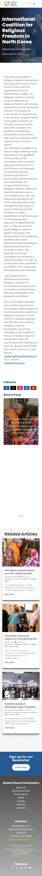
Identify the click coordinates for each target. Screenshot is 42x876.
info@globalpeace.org (21, 839)
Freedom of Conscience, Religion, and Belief (21, 579)
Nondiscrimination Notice (26, 856)
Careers (21, 807)
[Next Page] (29, 744)
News (21, 797)
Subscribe (21, 767)
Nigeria (7, 581)
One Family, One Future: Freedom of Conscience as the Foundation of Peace (20, 638)
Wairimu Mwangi (12, 577)
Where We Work (21, 790)
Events (21, 801)
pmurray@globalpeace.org (20, 356)
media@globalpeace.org (21, 848)
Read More (9, 594)
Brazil (7, 646)
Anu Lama (9, 642)
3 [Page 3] (23, 744)
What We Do (21, 794)
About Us (21, 787)
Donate (21, 804)
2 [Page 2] (18, 744)
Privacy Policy (11, 856)
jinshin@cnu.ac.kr (14, 363)
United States (14, 646)
